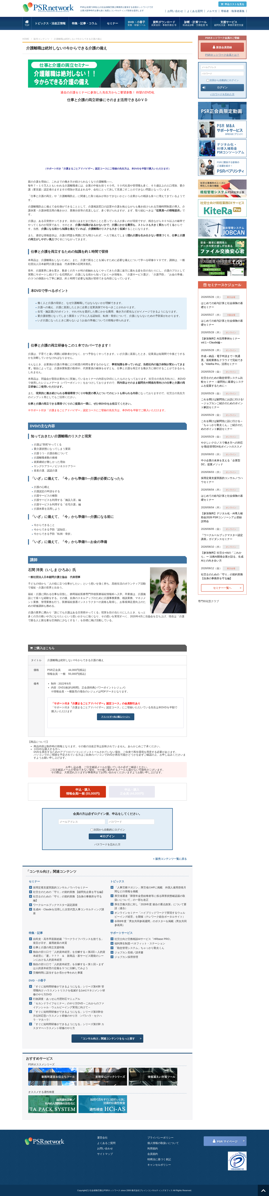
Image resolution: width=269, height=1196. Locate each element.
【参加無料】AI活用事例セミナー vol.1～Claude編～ (220, 340)
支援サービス (229, 23)
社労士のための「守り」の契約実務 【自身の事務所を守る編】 (67, 898)
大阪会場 (231, 315)
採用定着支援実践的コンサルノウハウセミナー (60, 887)
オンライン (231, 332)
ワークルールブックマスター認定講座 (55, 904)
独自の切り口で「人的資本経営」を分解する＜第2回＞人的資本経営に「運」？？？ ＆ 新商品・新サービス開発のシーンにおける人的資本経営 (69, 955)
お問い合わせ (175, 11)
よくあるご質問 (106, 1143)
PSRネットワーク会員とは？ (222, 54)
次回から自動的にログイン (108, 829)
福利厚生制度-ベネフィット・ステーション (140, 943)
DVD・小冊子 (136, 23)
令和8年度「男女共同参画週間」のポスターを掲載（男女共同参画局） (151, 923)
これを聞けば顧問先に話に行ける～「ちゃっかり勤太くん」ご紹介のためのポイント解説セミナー (222, 425)
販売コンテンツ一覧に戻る (170, 858)
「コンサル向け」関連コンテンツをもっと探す (107, 1038)
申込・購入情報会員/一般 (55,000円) (83, 791)
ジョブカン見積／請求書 (129, 952)
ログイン (107, 836)
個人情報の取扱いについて (163, 1143)
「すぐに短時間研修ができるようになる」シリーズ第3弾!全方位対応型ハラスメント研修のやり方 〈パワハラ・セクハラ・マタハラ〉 (68, 1015)
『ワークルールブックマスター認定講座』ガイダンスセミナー (222, 537)
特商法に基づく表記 (159, 1159)
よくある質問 (195, 11)
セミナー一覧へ (222, 587)
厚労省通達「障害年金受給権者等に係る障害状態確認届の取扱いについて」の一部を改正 (150, 897)
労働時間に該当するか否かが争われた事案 (58, 972)
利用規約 (152, 1148)
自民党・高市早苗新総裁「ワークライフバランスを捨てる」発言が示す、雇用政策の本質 (68, 940)
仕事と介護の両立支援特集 (48, 947)
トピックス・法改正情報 (50, 23)
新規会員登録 (222, 47)
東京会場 (231, 297)
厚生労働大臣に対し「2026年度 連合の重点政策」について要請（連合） (150, 906)
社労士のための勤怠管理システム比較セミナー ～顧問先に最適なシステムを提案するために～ (222, 381)
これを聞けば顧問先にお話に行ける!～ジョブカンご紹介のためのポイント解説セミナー (222, 403)
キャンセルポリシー (159, 1164)
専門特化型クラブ (208, 601)
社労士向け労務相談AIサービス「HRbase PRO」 (143, 938)
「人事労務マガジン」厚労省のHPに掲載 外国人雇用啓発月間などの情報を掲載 (150, 889)
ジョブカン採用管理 (126, 956)
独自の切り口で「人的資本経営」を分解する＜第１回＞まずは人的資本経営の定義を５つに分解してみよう (68, 966)
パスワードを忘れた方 (107, 844)
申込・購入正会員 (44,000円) (132, 791)
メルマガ (212, 11)
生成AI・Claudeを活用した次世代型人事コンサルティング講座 (68, 911)
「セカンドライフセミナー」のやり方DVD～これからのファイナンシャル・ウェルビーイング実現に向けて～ (68, 1005)
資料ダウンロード (164, 23)
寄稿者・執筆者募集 (233, 11)
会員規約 (152, 1153)
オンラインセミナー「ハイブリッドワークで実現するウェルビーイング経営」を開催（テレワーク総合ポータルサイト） (150, 914)
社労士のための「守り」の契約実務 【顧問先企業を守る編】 (68, 891)
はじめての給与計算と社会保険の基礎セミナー (222, 305)
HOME (25, 39)
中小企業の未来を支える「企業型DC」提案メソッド (220, 462)
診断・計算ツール (195, 23)
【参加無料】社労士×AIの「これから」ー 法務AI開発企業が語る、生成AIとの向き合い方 (222, 556)
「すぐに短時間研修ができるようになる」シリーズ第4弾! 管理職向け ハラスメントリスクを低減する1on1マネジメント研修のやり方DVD (69, 990)
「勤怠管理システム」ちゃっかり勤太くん (139, 947)
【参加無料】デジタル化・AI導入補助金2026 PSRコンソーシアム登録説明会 (222, 517)
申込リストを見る (232, 4)
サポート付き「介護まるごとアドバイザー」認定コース (77, 168)
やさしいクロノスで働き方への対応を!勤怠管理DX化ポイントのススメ (222, 444)
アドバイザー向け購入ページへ (115, 717)
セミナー (112, 23)
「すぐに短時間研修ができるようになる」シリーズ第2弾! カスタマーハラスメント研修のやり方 (68, 1026)
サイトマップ (105, 1153)
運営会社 (102, 1137)
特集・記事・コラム (84, 23)
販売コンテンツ (41, 39)
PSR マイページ (225, 1141)
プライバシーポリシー (160, 1137)
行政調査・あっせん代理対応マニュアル (56, 998)
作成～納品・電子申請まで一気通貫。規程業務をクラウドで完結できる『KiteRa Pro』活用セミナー (222, 360)
